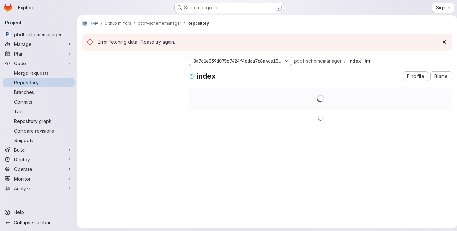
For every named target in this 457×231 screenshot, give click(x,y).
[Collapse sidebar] (39, 222)
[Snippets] (39, 140)
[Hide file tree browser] (87, 60)
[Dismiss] (441, 42)
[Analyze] (39, 188)
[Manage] (39, 43)
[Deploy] (39, 159)
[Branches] (39, 92)
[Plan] (39, 53)
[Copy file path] (367, 61)
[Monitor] (39, 178)
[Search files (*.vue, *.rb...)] (130, 72)
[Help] (39, 212)
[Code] (39, 63)
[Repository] (39, 82)
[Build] (39, 149)
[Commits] (39, 101)
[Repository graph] (39, 120)
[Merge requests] (39, 72)
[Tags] (39, 111)
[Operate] (39, 169)
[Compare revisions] (39, 130)
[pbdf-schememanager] (39, 34)
